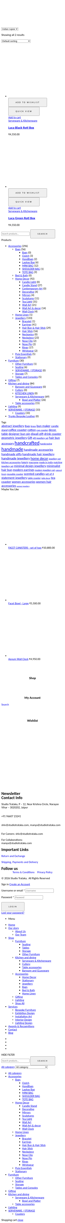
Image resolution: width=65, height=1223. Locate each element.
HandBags (27, 259)
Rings (25, 347)
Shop (32, 678)
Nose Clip (27, 341)
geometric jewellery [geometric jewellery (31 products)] (14, 438)
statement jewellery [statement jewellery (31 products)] (14, 478)
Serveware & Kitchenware (22, 120)
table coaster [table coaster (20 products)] (34, 478)
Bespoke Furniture (25, 1010)
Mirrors (26, 295)
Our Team (20, 934)
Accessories (14, 246)
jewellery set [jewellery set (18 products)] (55, 458)
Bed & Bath (21, 275)
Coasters (20, 413)
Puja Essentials (23, 354)
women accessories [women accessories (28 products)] (23, 482)
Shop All (19, 1003)
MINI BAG (27, 265)
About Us (20, 931)
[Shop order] (16, 41)
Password (7, 897)
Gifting (12, 380)
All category (14, 1073)
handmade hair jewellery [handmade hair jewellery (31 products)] (38, 454)
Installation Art (23, 1016)
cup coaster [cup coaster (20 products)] (42, 430)
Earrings (26, 324)
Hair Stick (27, 331)
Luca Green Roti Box (21, 218)
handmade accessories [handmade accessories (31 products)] (38, 450)
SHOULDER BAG (31, 269)
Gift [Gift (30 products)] (30, 438)
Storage (19, 373)
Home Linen (22, 314)
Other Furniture (24, 364)
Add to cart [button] (14, 117)
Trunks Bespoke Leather (21, 416)
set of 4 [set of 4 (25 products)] (49, 474)
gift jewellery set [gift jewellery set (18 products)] (40, 438)
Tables (25, 947)
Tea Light (27, 301)
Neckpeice (28, 334)
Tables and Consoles (26, 377)
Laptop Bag (28, 262)
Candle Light (29, 282)
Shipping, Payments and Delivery (19, 862)
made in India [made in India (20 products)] (46, 462)
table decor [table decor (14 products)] (45, 478)
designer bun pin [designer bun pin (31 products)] (19, 434)
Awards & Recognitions (21, 1026)
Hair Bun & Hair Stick (34, 327)
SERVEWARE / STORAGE (28, 370)
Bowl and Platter (31, 400)
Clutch (25, 255)
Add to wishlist (28, 102)
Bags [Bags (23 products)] (27, 426)
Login (13, 906)
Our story (13, 928)
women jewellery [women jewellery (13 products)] (23, 486)
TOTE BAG (27, 272)
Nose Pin (27, 344)
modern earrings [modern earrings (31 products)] (23, 470)
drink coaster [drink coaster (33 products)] (52, 434)
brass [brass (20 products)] (33, 426)
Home (11, 924)
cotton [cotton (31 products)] (32, 430)
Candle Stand (29, 285)
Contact (12, 1029)
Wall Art (26, 305)
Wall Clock (28, 311)
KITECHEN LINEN (24, 393)
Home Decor (22, 278)
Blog (10, 1032)
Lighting (12, 406)
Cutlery (19, 390)
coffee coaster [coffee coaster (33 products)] (17, 430)
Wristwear (28, 350)
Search (43, 234)
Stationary (21, 357)
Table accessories (24, 403)
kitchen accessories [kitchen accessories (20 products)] (11, 462)
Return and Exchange (13, 856)
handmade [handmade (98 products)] (12, 449)
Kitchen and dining (18, 383)
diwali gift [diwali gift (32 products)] (37, 434)
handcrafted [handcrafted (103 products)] (27, 443)
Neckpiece (28, 337)
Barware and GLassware (28, 386)
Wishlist (32, 721)
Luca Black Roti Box (21, 128)
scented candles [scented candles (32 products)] (34, 474)
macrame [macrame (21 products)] (33, 462)
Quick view (24, 111)
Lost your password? (12, 912)
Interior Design (23, 1019)
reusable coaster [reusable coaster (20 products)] (15, 474)
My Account (32, 698)
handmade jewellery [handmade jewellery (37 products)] (15, 458)
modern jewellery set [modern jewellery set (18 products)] (45, 470)
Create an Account (19, 884)
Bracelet (26, 321)
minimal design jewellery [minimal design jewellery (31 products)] (30, 466)
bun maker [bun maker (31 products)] (43, 426)
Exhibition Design (25, 1013)
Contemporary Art (32, 288)
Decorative (28, 291)
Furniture (13, 360)
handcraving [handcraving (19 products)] (46, 443)
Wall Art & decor (31, 308)
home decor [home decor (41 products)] (39, 458)
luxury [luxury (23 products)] (24, 462)
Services (13, 1006)
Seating (19, 367)
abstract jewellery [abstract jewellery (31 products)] (12, 426)
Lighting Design (23, 1023)
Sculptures (28, 298)
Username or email (13, 890)
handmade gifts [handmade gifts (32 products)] (11, 454)
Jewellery (20, 318)
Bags (17, 249)
